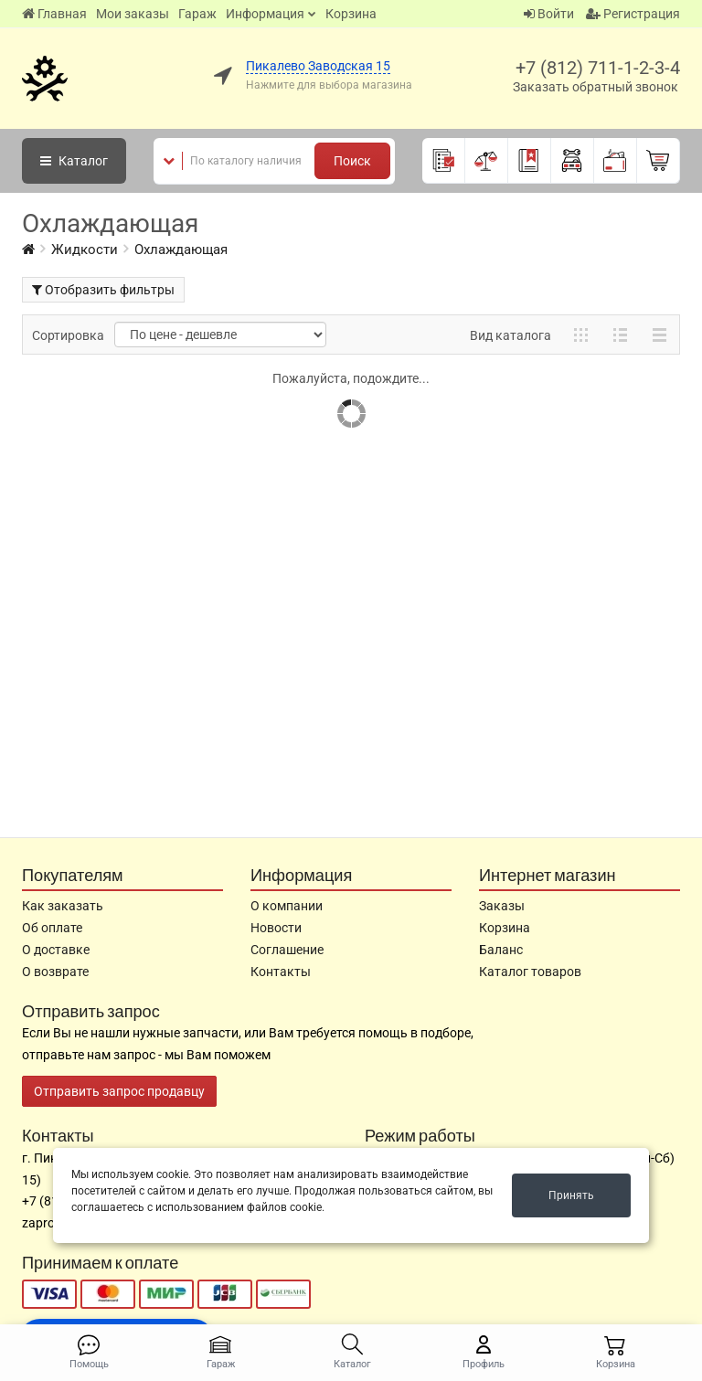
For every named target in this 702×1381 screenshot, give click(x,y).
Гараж (197, 13)
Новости (276, 927)
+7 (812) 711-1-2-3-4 (598, 67)
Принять (571, 1195)
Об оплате (52, 927)
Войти (549, 13)
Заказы (502, 905)
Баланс (501, 949)
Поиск (352, 161)
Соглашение (287, 949)
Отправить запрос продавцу (119, 1091)
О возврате (55, 971)
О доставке (56, 949)
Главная (54, 13)
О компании (286, 905)
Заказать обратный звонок (595, 87)
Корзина (351, 13)
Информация (265, 13)
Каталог (74, 161)
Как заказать (62, 905)
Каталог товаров (530, 971)
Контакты (280, 971)
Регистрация (633, 13)
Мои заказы (132, 13)
